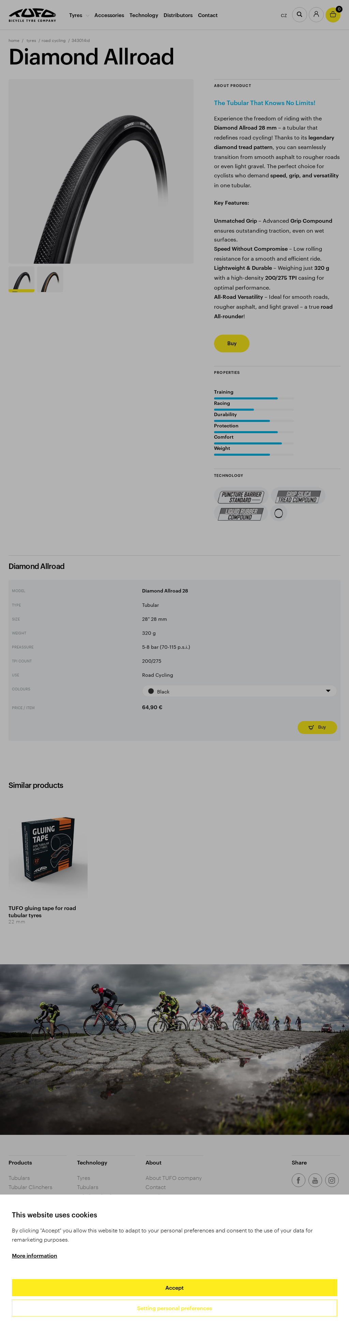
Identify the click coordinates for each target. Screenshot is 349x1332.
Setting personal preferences (174, 1308)
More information (34, 1255)
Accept (174, 1287)
